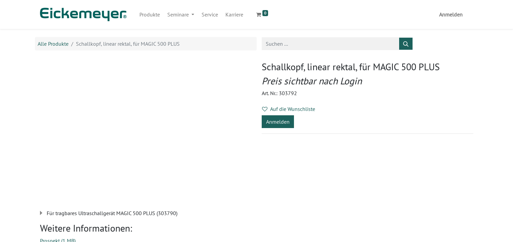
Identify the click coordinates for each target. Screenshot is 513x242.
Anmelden (451, 14)
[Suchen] (406, 43)
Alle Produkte (53, 43)
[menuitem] (150, 14)
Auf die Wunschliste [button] (288, 109)
